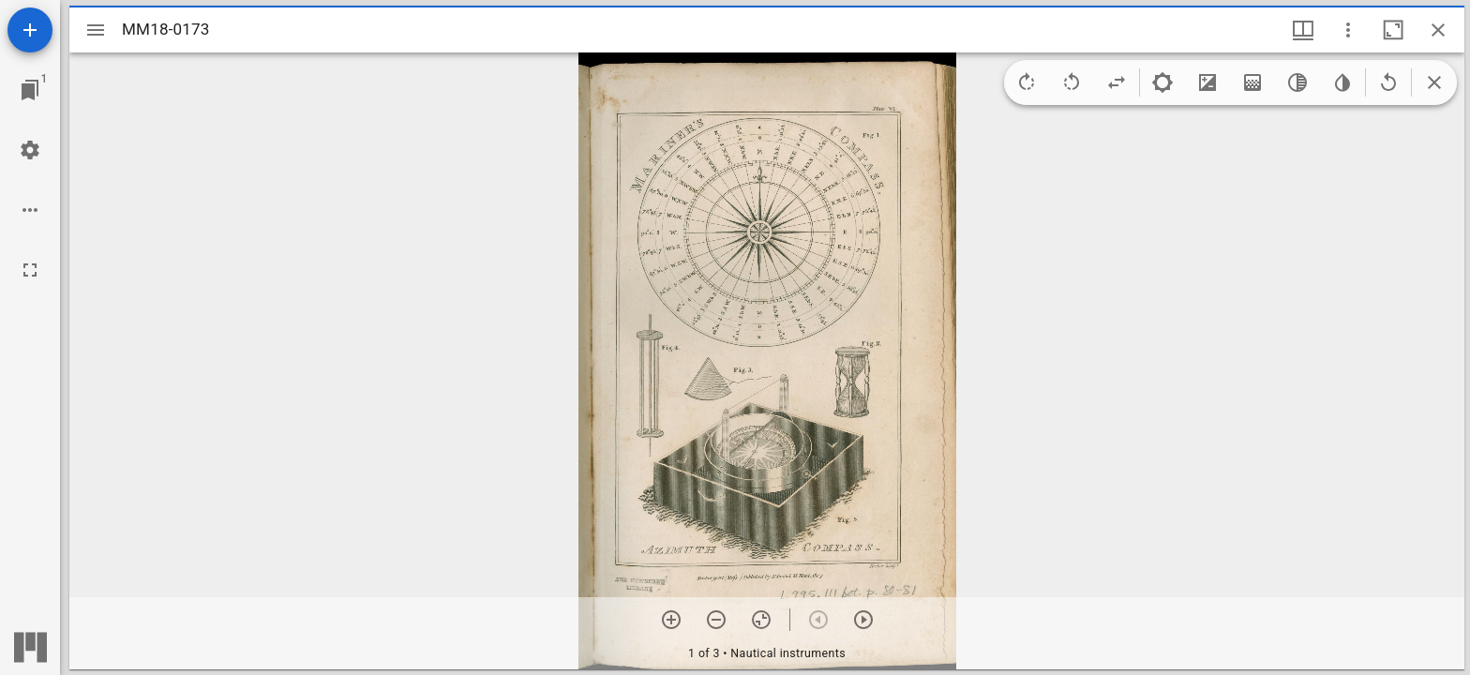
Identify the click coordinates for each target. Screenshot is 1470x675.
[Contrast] (1207, 82)
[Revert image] (1388, 82)
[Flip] (1116, 82)
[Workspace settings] (30, 150)
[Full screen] (30, 270)
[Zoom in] (671, 619)
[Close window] (1438, 30)
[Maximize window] (1393, 30)
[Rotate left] (1071, 82)
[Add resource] (30, 30)
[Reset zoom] (761, 619)
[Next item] (863, 619)
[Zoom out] (716, 619)
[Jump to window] (30, 90)
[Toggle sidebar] (95, 30)
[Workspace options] (30, 210)
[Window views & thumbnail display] (1303, 30)
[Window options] (1348, 30)
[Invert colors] (1342, 82)
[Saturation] (1252, 82)
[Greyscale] (1297, 82)
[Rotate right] (1026, 82)
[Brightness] (1162, 82)
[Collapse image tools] (1434, 82)
